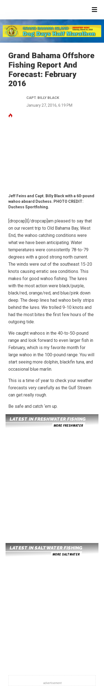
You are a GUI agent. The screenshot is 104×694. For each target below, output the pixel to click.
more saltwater (66, 554)
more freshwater (68, 425)
